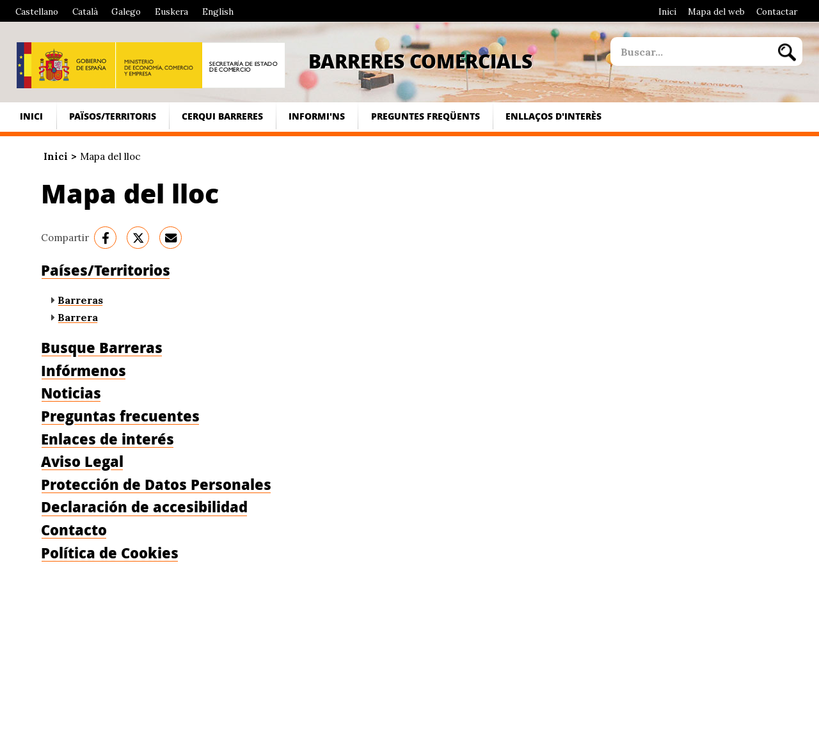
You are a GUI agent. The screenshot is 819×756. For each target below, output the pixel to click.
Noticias (71, 393)
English (218, 11)
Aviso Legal (82, 461)
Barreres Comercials (420, 60)
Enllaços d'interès (553, 116)
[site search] (690, 51)
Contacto (74, 530)
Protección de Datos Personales (156, 484)
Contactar (776, 11)
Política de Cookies (110, 553)
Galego (126, 11)
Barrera (78, 317)
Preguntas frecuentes (120, 416)
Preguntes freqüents (425, 116)
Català (85, 11)
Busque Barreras (102, 348)
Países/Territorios (105, 270)
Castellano (36, 11)
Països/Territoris (112, 116)
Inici (667, 11)
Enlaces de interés (107, 439)
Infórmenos (83, 371)
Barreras (80, 300)
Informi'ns (317, 116)
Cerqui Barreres (222, 116)
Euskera (171, 11)
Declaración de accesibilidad (144, 507)
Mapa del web (716, 11)
